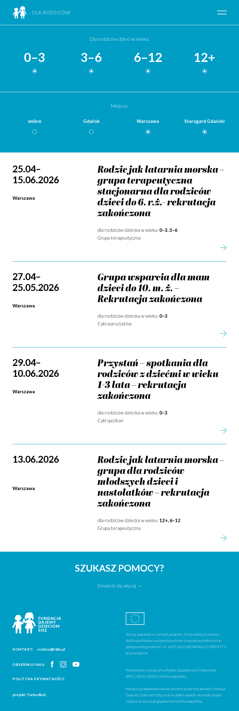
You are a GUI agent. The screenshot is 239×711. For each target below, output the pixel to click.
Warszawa (148, 121)
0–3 (34, 57)
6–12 (148, 57)
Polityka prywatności (38, 678)
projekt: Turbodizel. (29, 694)
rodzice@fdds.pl (51, 649)
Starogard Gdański (204, 121)
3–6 (91, 57)
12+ (204, 57)
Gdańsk (91, 121)
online (34, 121)
